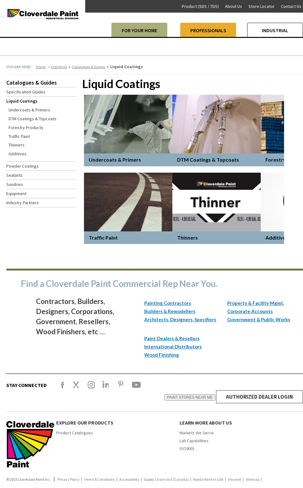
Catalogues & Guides (88, 66)
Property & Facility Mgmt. (255, 303)
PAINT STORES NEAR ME (186, 397)
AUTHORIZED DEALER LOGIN (258, 396)
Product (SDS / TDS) (200, 6)
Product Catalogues (74, 433)
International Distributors (173, 346)
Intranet (234, 479)
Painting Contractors (167, 303)
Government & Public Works (258, 319)
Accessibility (129, 479)
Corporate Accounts (250, 311)
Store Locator (261, 6)
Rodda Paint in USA (208, 479)
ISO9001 (187, 448)
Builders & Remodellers (169, 311)
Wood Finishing (161, 355)
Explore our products (84, 422)
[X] (76, 388)
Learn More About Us (206, 422)
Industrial (59, 66)
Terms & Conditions (99, 479)
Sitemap (252, 479)
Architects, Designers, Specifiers (180, 319)
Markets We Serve (197, 433)
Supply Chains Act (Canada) (166, 479)
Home (41, 66)
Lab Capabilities (194, 440)
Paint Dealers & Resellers (171, 338)
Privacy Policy (68, 479)
